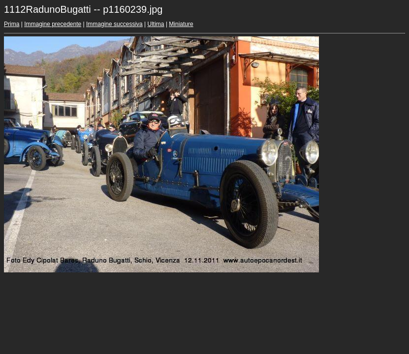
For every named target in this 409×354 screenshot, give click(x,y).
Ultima (156, 24)
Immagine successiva (114, 24)
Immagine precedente (52, 24)
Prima (11, 24)
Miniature (181, 24)
